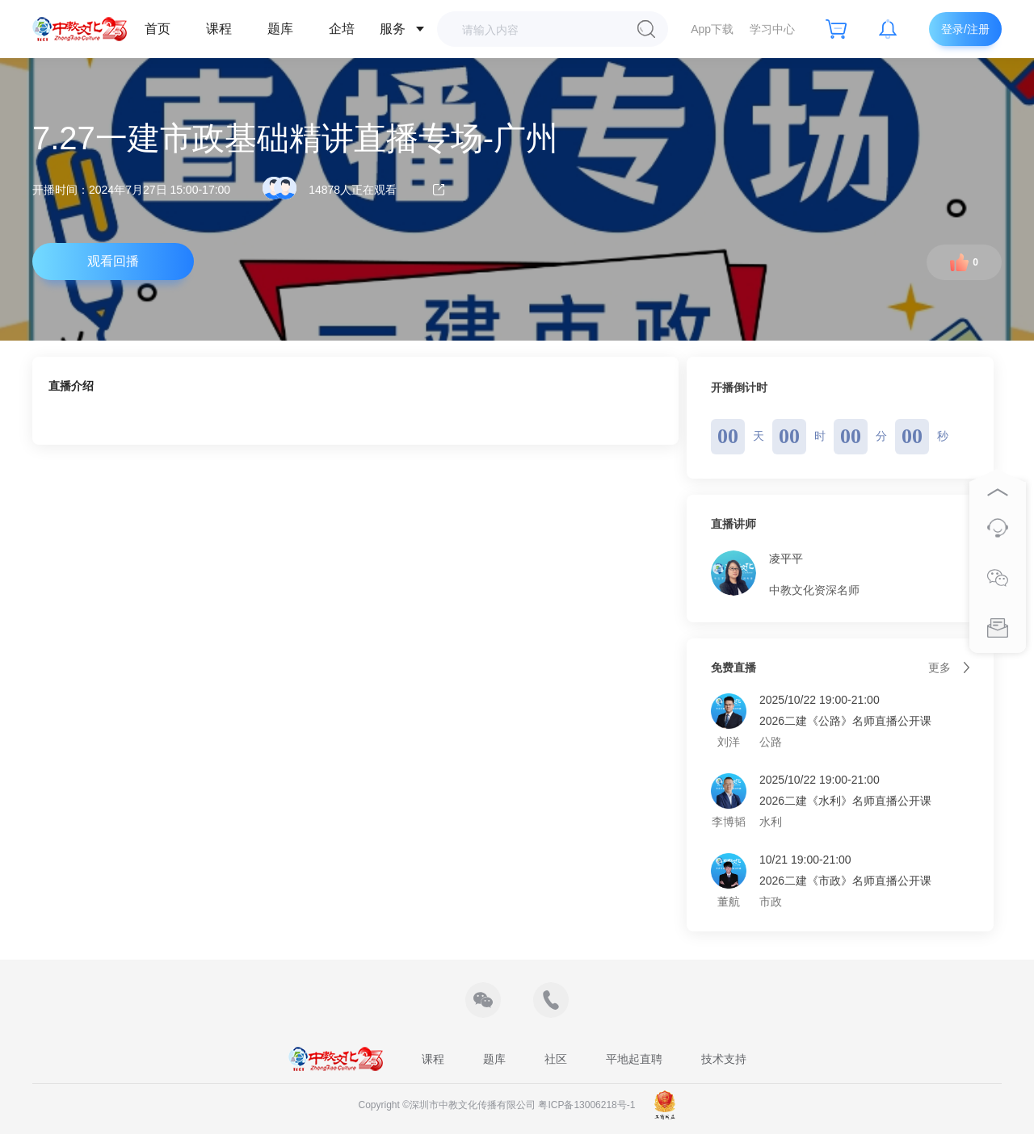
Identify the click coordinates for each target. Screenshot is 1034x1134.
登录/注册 (965, 29)
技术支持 (723, 1058)
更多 (948, 667)
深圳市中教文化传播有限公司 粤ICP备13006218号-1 (522, 1105)
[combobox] (543, 28)
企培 (342, 29)
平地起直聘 (634, 1058)
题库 (280, 29)
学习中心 (772, 29)
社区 (555, 1058)
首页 (157, 29)
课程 (219, 29)
